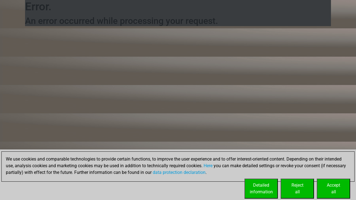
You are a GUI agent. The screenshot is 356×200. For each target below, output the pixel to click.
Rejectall (297, 188)
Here (208, 165)
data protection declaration (179, 172)
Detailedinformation (261, 188)
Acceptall (333, 188)
